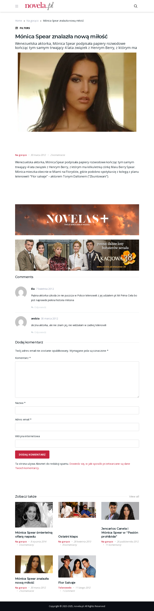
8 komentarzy (69, 544)
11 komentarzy (113, 544)
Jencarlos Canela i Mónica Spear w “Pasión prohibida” (119, 532)
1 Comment (68, 590)
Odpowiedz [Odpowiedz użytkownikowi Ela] (40, 307)
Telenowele (65, 587)
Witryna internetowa (27, 436)
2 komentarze (57, 155)
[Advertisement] (80, 144)
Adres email (23, 419)
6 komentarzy (26, 544)
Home (18, 20)
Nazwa (20, 403)
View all (134, 496)
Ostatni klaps (68, 536)
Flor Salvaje (66, 582)
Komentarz (23, 358)
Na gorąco (32, 20)
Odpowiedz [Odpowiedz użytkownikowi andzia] (40, 332)
